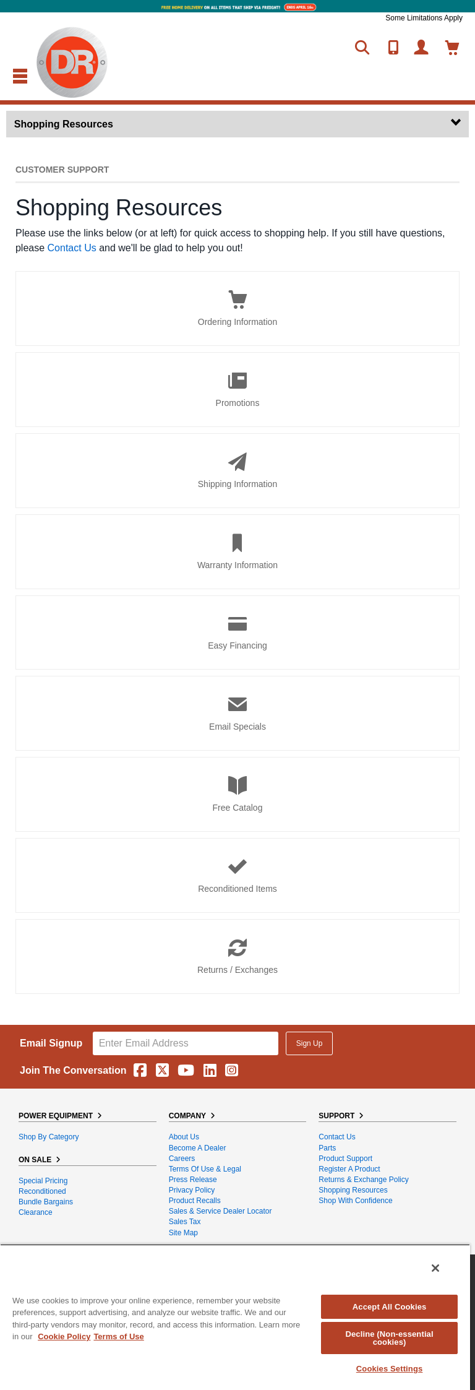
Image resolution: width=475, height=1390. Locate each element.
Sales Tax (185, 1221)
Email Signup (51, 1043)
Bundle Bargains (46, 1202)
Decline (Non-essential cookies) (389, 1338)
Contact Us (72, 248)
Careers (182, 1158)
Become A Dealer (197, 1148)
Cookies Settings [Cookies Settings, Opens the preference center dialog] (389, 1368)
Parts (327, 1148)
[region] (235, 1317)
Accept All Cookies (390, 1306)
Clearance (36, 1212)
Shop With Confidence (355, 1200)
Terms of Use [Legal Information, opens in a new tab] (118, 1336)
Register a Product (349, 1169)
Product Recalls (195, 1200)
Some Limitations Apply (424, 18)
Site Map (183, 1232)
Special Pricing (43, 1180)
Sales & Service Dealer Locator (220, 1211)
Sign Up (309, 1043)
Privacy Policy (192, 1190)
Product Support (345, 1158)
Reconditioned (42, 1191)
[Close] (435, 1268)
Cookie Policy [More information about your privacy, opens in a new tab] (64, 1336)
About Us (184, 1137)
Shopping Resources (353, 1190)
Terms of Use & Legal (205, 1169)
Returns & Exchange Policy (363, 1179)
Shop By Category (49, 1137)
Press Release (193, 1179)
